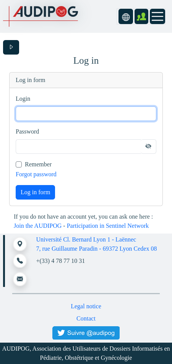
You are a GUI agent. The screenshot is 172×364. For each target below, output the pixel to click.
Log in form (35, 192)
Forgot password (36, 174)
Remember (38, 164)
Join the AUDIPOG (38, 225)
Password (27, 131)
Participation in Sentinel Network (108, 225)
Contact (86, 318)
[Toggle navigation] (157, 16)
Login (23, 98)
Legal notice (86, 306)
